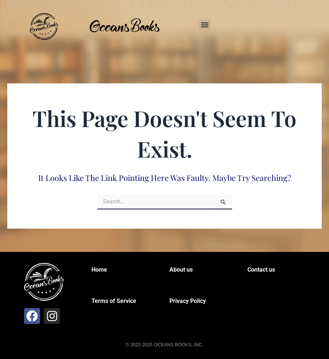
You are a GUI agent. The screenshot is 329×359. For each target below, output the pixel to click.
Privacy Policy (187, 300)
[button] (205, 25)
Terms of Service (113, 300)
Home (99, 269)
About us (181, 269)
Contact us (261, 269)
